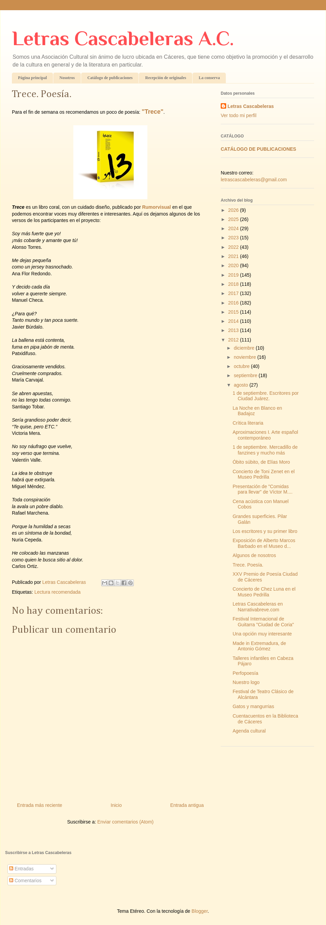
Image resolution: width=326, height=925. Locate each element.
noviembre (245, 357)
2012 (234, 340)
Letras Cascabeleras (251, 106)
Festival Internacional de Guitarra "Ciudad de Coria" (263, 621)
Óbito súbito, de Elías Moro (261, 462)
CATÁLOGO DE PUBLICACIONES (258, 149)
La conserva (209, 77)
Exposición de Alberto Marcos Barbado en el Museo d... (264, 543)
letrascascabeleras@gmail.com (254, 179)
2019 (234, 275)
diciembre (245, 348)
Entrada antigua (187, 805)
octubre (242, 366)
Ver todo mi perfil (238, 115)
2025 (234, 219)
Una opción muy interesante (262, 633)
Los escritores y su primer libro (265, 531)
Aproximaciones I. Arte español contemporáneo (265, 435)
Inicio (116, 805)
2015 (234, 312)
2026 (234, 210)
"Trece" (152, 111)
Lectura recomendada (57, 592)
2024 (234, 228)
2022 (234, 247)
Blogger (199, 911)
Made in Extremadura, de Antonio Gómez (259, 646)
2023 (234, 237)
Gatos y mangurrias (253, 706)
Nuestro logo (246, 682)
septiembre (246, 375)
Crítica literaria (248, 423)
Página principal (32, 77)
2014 (234, 321)
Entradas (21, 868)
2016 (234, 303)
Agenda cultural (249, 731)
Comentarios (25, 880)
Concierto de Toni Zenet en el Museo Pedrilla (264, 474)
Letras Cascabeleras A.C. (123, 38)
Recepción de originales (165, 77)
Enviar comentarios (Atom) (125, 822)
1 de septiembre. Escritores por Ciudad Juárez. (266, 396)
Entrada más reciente (39, 805)
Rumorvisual (156, 207)
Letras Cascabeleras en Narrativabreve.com (258, 606)
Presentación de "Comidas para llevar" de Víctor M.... (262, 489)
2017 (234, 293)
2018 (234, 284)
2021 (234, 256)
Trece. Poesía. (248, 565)
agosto (241, 385)
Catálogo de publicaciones (109, 77)
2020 (234, 265)
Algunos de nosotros (254, 555)
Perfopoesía (245, 673)
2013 (234, 330)
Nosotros (67, 77)
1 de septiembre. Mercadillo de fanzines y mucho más (265, 450)
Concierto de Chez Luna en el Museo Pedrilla (264, 591)
